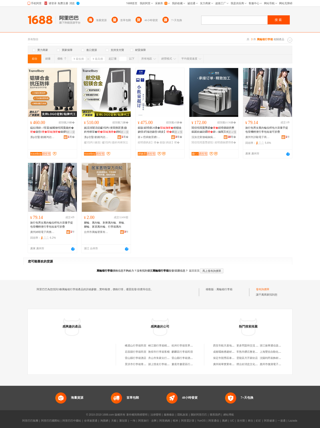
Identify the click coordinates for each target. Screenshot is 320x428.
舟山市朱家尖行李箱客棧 (163, 358)
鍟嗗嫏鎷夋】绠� (148, 142)
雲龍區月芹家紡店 (247, 358)
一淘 (132, 420)
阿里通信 (213, 420)
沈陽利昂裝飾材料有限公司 (276, 358)
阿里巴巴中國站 (71, 420)
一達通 (282, 420)
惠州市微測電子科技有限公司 (277, 364)
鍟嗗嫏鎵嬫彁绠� (225, 142)
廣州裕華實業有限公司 (226, 364)
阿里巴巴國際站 (50, 420)
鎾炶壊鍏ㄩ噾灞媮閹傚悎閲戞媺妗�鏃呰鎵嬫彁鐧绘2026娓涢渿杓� (52, 130)
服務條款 (169, 414)
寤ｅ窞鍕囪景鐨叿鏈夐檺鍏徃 (150, 137)
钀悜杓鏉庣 (92, 142)
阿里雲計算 (187, 420)
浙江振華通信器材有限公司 (276, 345)
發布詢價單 (262, 289)
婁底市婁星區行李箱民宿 (186, 364)
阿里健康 (269, 420)
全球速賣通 (90, 420)
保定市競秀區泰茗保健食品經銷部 (233, 358)
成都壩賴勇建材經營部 (226, 351)
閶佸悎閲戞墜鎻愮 (203, 142)
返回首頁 (194, 270)
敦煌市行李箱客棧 (159, 351)
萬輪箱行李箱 (224, 289)
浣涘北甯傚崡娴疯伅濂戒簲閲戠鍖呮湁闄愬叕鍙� (204, 137)
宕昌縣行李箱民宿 (135, 351)
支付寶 (241, 420)
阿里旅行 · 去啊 (147, 420)
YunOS (201, 420)
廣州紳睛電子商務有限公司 (42, 232)
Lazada (292, 420)
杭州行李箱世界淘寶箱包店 (188, 345)
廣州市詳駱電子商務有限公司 (257, 137)
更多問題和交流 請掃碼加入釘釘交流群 (259, 345)
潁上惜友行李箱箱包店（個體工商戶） (171, 364)
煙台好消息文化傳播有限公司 (253, 364)
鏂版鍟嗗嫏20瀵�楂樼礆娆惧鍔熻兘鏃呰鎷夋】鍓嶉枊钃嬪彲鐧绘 (159, 130)
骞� (71, 136)
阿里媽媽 (164, 420)
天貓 (113, 420)
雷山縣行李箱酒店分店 (185, 358)
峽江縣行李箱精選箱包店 (163, 345)
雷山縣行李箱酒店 (135, 358)
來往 (250, 420)
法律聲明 (155, 414)
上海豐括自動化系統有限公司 (277, 351)
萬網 (224, 420)
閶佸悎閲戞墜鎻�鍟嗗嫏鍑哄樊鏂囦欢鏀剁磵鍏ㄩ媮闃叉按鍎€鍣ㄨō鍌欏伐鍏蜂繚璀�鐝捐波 (214, 130)
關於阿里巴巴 (199, 414)
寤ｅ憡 (178, 132)
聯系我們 (215, 414)
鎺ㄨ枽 (71, 132)
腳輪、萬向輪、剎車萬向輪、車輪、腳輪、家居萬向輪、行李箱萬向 (105, 224)
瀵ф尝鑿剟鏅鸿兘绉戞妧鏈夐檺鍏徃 (42, 137)
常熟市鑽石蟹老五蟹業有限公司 (255, 351)
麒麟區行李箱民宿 (182, 351)
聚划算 (123, 420)
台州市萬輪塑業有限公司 (96, 232)
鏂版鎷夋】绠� (169, 142)
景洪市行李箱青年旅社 (138, 364)
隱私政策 (182, 414)
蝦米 (175, 420)
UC (232, 420)
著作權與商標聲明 (137, 414)
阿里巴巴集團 (30, 420)
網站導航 (228, 414)
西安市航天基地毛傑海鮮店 (229, 345)
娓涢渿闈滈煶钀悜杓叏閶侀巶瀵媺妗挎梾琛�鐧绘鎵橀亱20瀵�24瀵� (106, 130)
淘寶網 (104, 420)
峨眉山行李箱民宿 (135, 345)
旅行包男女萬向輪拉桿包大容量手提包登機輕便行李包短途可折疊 (266, 129)
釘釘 (258, 420)
